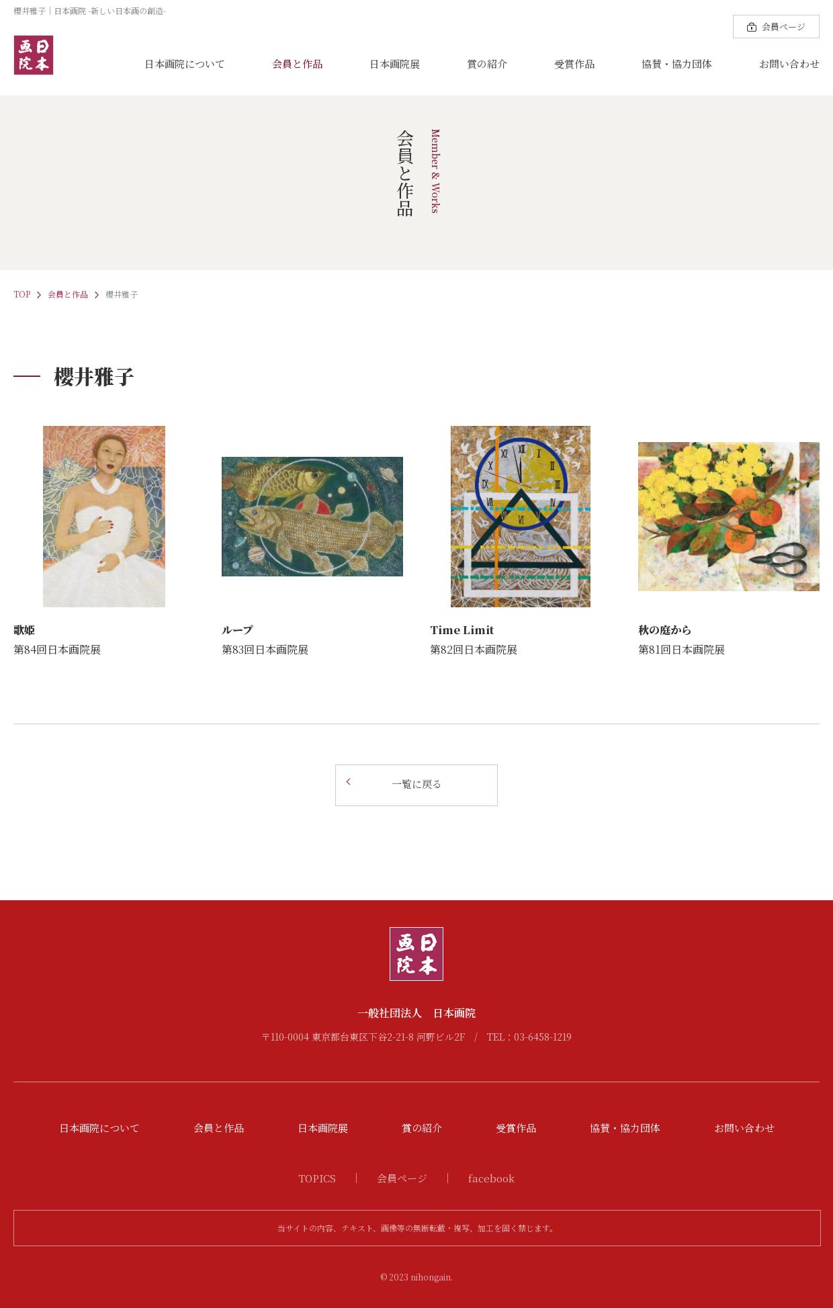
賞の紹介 (487, 63)
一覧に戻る (417, 784)
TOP (21, 294)
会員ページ (402, 1178)
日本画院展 (394, 63)
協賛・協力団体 (677, 63)
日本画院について (184, 63)
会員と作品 (297, 63)
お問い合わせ (789, 63)
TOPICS (317, 1178)
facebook (491, 1178)
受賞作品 (574, 63)
